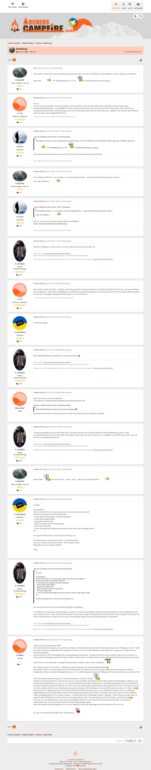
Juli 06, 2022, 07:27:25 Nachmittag (52, 636)
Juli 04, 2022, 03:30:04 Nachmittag (52, 347)
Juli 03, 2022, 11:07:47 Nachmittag (52, 238)
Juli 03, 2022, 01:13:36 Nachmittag (47, 65)
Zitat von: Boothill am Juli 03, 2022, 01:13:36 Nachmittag (52, 133)
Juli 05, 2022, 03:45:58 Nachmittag (52, 496)
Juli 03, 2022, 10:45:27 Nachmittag (52, 198)
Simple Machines (85, 758)
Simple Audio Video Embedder (60, 760)
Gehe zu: (120, 738)
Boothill (21, 48)
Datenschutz (71, 766)
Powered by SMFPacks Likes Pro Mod (88, 760)
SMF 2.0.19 (63, 758)
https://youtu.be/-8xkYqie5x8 (103, 256)
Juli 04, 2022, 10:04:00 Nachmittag (52, 424)
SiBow (21, 652)
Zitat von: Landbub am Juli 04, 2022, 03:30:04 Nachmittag (52, 402)
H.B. (21, 110)
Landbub (21, 260)
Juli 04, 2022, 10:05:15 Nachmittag (52, 466)
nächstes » (138, 48)
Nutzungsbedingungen (87, 766)
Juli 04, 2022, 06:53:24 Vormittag (51, 280)
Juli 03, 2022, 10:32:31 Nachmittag (52, 168)
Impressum (59, 766)
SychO (83, 762)
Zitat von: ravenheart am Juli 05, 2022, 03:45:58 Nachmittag (53, 565)
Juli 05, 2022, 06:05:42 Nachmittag (52, 560)
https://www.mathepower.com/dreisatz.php (50, 220)
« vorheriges (128, 48)
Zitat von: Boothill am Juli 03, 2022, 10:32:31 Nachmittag (52, 204)
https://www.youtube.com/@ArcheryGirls (57, 250)
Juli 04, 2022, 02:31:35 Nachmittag (52, 314)
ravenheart (21, 329)
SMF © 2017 (73, 758)
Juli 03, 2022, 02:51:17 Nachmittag (52, 128)
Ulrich (20, 143)
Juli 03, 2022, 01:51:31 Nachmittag (52, 94)
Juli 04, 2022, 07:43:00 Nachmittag (52, 389)
